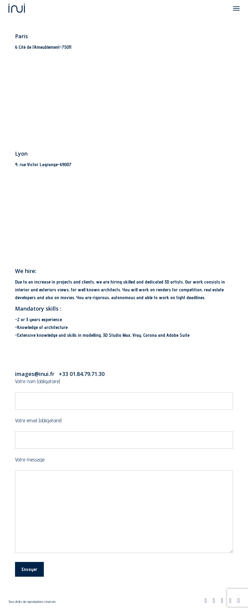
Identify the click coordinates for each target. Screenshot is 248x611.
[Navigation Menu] (236, 8)
